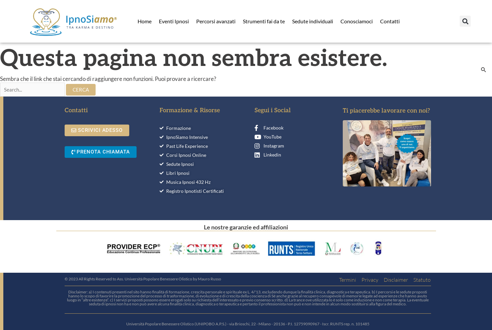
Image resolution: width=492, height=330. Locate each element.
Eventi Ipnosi (174, 21)
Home (145, 21)
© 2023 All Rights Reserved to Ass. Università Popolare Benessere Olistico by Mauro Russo (143, 278)
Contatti (390, 21)
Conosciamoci (356, 21)
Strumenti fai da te (264, 21)
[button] (465, 21)
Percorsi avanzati (216, 21)
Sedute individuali (312, 21)
